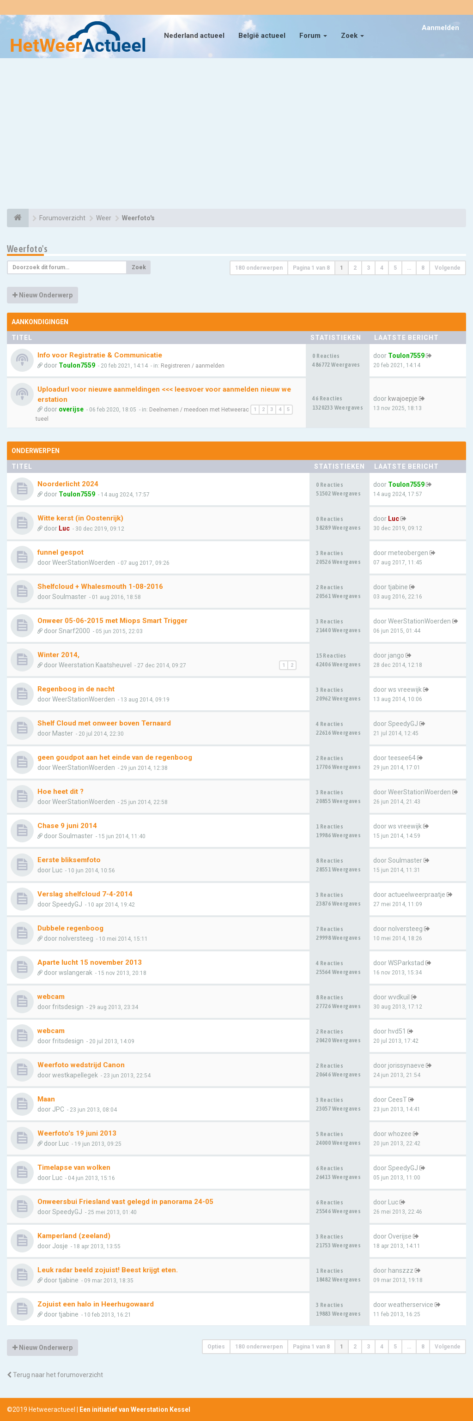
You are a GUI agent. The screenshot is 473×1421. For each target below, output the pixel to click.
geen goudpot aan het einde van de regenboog (114, 757)
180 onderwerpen (259, 268)
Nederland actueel (194, 35)
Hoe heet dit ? (60, 791)
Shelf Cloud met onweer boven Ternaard (104, 723)
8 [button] (422, 268)
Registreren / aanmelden (192, 366)
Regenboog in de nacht (76, 689)
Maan (46, 1099)
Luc (64, 528)
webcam (51, 996)
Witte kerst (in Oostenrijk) (80, 518)
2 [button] (355, 268)
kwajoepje (403, 398)
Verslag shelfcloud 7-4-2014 (85, 894)
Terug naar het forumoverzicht (55, 1375)
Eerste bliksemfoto (69, 860)
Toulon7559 (77, 365)
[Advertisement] (236, 135)
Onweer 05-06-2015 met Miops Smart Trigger (112, 621)
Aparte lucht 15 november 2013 (89, 962)
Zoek (352, 35)
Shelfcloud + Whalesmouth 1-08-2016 (100, 586)
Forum (313, 35)
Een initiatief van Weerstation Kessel (134, 1409)
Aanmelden (440, 28)
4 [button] (381, 268)
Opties (216, 1346)
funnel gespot (60, 552)
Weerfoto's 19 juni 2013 (76, 1133)
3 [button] (368, 268)
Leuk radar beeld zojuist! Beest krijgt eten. (107, 1270)
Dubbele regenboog (70, 928)
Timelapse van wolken (73, 1167)
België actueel (261, 35)
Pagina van (311, 268)
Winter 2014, (58, 655)
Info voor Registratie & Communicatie (99, 355)
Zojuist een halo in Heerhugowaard (95, 1304)
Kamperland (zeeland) (73, 1236)
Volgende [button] (448, 268)
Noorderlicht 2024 (67, 484)
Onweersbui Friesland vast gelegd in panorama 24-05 (125, 1201)
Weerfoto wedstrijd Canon (81, 1065)
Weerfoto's (27, 248)
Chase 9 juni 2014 (67, 826)
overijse (71, 409)
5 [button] (395, 268)
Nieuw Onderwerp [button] (42, 295)
